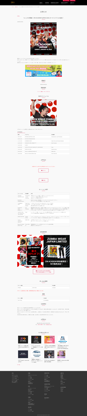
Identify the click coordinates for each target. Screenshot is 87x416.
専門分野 (29, 390)
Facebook (62, 389)
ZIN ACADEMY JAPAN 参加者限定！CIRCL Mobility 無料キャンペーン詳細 (43, 271)
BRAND (41, 3)
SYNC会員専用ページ (47, 380)
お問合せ (62, 383)
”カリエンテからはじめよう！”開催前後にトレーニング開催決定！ (37, 347)
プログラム (29, 376)
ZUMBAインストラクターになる (32, 375)
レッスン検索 (30, 378)
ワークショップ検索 (14, 380)
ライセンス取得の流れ (15, 376)
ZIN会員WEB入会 (30, 383)
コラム (61, 380)
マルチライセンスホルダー (15, 379)
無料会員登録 (72, 0)
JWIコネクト (62, 388)
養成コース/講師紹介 (14, 381)
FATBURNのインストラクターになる (49, 386)
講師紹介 (29, 381)
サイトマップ (62, 384)
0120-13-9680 (40, 324)
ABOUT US (72, 3)
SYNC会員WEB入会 (47, 381)
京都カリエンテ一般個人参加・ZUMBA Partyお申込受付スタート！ (23, 347)
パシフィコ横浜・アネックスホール (43, 91)
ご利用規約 (62, 378)
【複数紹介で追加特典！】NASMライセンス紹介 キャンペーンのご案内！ (36, 361)
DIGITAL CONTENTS (64, 3)
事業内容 (62, 377)
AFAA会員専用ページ (14, 382)
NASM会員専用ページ (31, 391)
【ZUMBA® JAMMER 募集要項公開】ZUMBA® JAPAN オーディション (49, 347)
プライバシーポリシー (64, 379)
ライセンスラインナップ (15, 377)
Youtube (62, 390)
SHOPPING (47, 3)
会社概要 (62, 375)
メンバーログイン (66, 0)
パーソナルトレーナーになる (32, 388)
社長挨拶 (62, 376)
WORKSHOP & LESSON (55, 3)
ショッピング (30, 380)
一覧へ (18, 364)
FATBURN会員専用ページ (47, 387)
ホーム (13, 6)
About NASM (30, 389)
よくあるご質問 (63, 382)
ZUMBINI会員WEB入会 (31, 404)
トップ (29, 387)
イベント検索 (30, 377)
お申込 (43, 180)
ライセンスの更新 (14, 378)
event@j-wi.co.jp (48, 324)
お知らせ (16, 6)
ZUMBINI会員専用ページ (31, 403)
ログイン (43, 170)
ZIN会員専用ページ (30, 382)
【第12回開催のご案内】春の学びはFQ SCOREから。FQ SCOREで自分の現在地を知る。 (63, 347)
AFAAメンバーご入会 (14, 375)
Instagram (62, 391)
